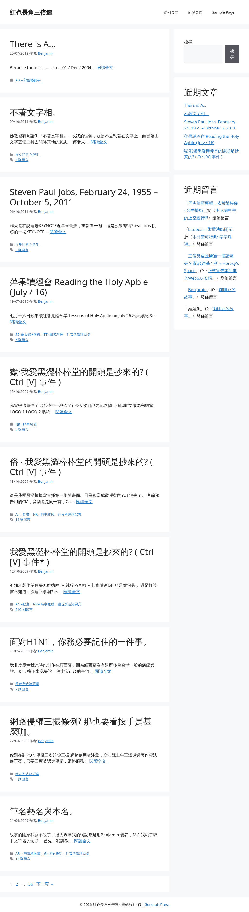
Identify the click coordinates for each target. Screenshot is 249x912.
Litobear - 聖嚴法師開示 (210, 229)
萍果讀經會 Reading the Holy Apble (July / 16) (79, 287)
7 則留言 (21, 429)
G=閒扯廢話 (53, 853)
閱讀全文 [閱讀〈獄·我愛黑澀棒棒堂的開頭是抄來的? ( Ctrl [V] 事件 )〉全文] (63, 411)
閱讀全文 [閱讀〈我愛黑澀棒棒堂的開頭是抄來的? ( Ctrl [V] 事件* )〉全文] (71, 591)
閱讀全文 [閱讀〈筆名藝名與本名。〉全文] (82, 840)
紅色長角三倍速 (31, 12)
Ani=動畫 (22, 514)
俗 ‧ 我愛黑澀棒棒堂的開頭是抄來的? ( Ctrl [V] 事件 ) (81, 466)
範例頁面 (171, 12)
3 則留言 (21, 159)
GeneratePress (156, 904)
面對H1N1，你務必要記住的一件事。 (80, 641)
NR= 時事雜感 (26, 424)
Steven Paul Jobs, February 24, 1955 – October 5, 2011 (84, 197)
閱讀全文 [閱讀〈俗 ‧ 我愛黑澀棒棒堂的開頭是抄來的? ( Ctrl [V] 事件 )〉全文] (84, 501)
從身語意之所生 (27, 154)
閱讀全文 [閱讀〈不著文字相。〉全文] (99, 142)
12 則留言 (22, 858)
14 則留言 (22, 519)
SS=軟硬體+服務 (27, 334)
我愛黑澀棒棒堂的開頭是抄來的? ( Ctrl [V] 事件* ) (82, 557)
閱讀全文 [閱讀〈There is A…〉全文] (105, 67)
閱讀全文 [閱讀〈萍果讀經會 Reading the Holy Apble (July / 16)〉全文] (18, 322)
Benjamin (197, 289)
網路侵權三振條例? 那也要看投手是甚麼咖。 (81, 726)
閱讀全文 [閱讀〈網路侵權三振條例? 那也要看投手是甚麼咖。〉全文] (97, 761)
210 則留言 (24, 609)
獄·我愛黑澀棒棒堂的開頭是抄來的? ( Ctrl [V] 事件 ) (79, 376)
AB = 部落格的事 (28, 80)
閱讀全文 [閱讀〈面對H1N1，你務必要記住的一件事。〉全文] (103, 671)
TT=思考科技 (53, 334)
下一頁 (45, 884)
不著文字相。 (35, 112)
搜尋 (188, 42)
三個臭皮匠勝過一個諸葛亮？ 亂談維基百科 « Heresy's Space (211, 263)
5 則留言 (21, 339)
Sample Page (223, 12)
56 (30, 884)
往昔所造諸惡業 (78, 334)
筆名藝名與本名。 (44, 811)
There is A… (32, 44)
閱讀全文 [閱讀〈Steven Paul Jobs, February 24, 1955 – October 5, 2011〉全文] (58, 231)
